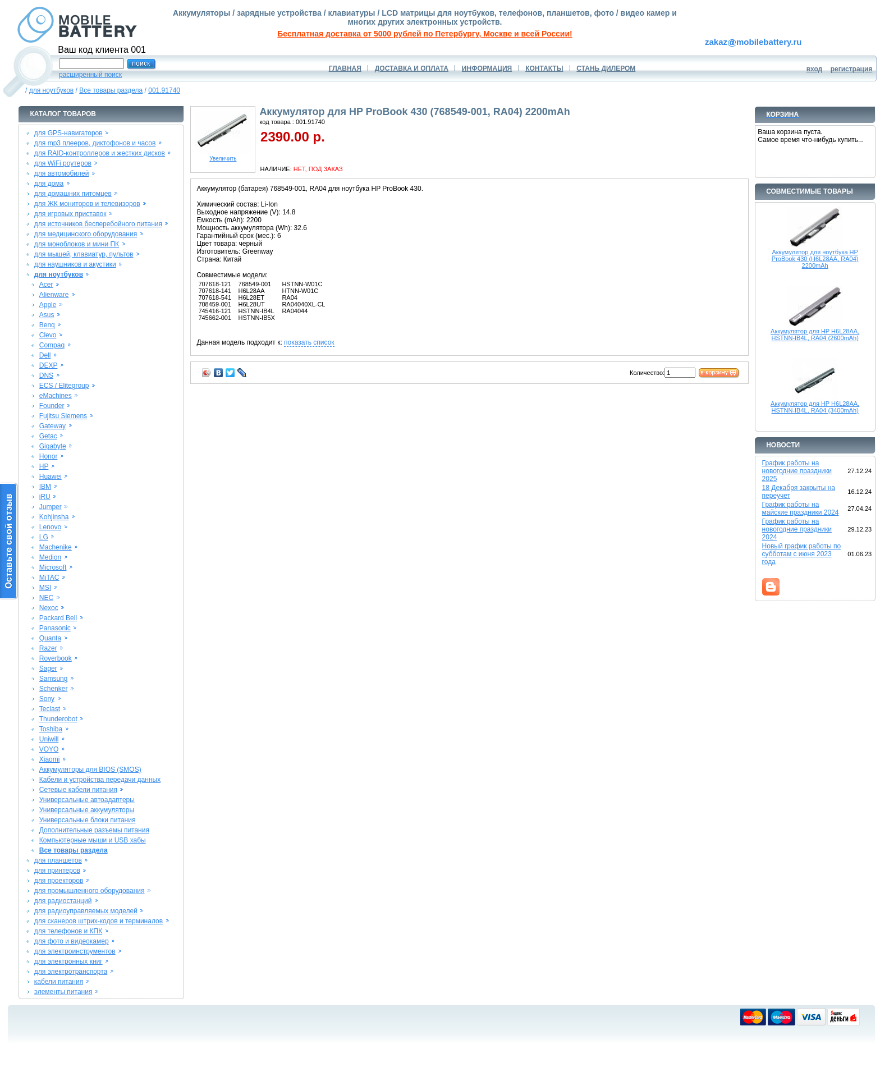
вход (814, 69)
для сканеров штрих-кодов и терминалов (98, 921)
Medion (50, 557)
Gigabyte (52, 446)
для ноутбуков (51, 90)
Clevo (48, 335)
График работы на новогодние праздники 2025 (797, 471)
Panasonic (55, 628)
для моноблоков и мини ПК (76, 244)
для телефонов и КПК (68, 931)
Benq (47, 325)
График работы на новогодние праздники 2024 (797, 529)
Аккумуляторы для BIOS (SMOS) (90, 769)
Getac (48, 436)
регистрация (852, 69)
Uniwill (49, 739)
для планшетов (58, 860)
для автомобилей (61, 173)
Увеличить (223, 156)
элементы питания (63, 992)
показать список (309, 342)
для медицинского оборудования (85, 234)
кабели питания (58, 982)
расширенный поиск (90, 75)
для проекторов (59, 881)
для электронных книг (68, 961)
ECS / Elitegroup (64, 386)
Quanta (50, 638)
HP (44, 466)
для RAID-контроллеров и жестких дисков (99, 153)
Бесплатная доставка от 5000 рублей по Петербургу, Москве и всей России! (424, 33)
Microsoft (53, 567)
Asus (46, 315)
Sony (46, 699)
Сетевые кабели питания (78, 790)
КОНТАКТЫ (544, 68)
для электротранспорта (70, 971)
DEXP (48, 365)
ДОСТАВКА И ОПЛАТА (411, 68)
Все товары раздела (111, 90)
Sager (48, 668)
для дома (48, 183)
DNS (46, 375)
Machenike (55, 547)
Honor (48, 456)
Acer (46, 284)
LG (43, 537)
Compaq (52, 345)
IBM (45, 487)
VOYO (49, 749)
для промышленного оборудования (89, 891)
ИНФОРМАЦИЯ (487, 68)
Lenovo (50, 527)
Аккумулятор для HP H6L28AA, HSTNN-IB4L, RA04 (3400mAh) (815, 407)
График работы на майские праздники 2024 (800, 508)
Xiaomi (49, 759)
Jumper (50, 507)
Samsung (53, 679)
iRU (45, 497)
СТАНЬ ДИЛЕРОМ (605, 68)
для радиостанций (63, 901)
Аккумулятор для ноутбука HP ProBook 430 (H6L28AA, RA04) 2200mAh (815, 259)
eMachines (55, 396)
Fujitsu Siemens (63, 416)
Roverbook (55, 658)
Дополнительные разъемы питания (94, 830)
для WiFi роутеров (62, 163)
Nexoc (48, 608)
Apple (48, 305)
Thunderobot (58, 719)
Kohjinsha (54, 517)
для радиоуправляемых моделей (86, 911)
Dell (45, 355)
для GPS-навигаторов (68, 133)
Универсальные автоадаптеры (87, 800)
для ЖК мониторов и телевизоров (87, 204)
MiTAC (49, 577)
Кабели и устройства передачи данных (100, 780)
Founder (52, 406)
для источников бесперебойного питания (98, 224)
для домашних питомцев (73, 194)
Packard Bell (58, 618)
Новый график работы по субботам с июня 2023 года (801, 554)
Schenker (53, 689)
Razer (48, 648)
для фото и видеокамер (71, 941)
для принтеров (57, 870)
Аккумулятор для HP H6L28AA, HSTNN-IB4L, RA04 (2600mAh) (815, 334)
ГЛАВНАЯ (345, 68)
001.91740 (164, 90)
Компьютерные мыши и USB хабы (92, 840)
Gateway (52, 426)
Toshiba (50, 729)
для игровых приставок (70, 214)
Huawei (50, 476)
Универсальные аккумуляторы (86, 810)
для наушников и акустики (75, 264)
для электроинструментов (75, 951)
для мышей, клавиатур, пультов (84, 254)
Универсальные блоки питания (87, 820)
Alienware (54, 295)
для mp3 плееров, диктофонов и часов (95, 143)
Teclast (49, 709)
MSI (45, 588)
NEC (46, 598)
